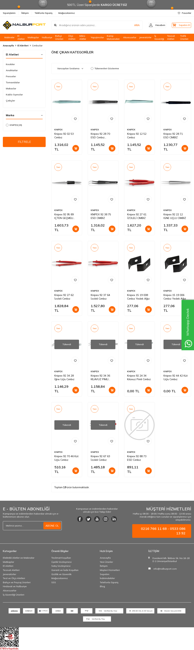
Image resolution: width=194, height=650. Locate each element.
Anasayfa (8, 45)
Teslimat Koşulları (61, 557)
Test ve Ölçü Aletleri (14, 578)
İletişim (25, 13)
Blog (102, 586)
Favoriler (184, 13)
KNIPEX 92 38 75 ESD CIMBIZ (101, 216)
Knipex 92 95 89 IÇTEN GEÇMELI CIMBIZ (64, 216)
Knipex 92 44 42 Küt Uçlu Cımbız (175, 377)
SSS (53, 582)
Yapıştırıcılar (97, 37)
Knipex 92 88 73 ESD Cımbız (136, 458)
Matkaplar (33, 37)
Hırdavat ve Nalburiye (15, 586)
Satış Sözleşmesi (60, 565)
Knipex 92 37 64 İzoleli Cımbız (100, 296)
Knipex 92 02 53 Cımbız (64, 135)
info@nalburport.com (165, 568)
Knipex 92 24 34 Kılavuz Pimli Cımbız (139, 377)
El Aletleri (21, 37)
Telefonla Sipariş (43, 13)
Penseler (11, 76)
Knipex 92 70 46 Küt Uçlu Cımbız (66, 458)
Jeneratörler (145, 37)
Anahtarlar (12, 70)
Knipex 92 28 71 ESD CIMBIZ (173, 135)
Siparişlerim (9, 13)
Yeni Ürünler (106, 561)
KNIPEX (14, 125)
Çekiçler (10, 100)
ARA (132, 25)
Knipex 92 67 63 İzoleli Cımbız (100, 458)
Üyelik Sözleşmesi (61, 561)
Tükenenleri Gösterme (105, 68)
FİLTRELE (24, 142)
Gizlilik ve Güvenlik (61, 574)
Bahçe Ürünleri (59, 37)
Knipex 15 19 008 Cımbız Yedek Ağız (138, 296)
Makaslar (11, 88)
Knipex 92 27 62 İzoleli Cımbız (64, 296)
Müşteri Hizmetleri (110, 570)
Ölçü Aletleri (71, 37)
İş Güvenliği (159, 37)
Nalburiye (47, 37)
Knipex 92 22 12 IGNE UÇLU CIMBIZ (174, 216)
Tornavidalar (13, 82)
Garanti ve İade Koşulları (64, 570)
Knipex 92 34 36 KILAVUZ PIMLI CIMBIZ (100, 377)
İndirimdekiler (107, 578)
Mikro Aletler (82, 37)
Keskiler (10, 64)
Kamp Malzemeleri (113, 37)
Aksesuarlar (129, 37)
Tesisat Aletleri (171, 37)
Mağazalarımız (66, 13)
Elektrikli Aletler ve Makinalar (18, 557)
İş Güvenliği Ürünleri (13, 594)
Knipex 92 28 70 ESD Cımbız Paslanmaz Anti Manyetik (100, 135)
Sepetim (104, 574)
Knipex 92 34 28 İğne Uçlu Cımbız (64, 377)
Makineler (9, 37)
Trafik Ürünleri (184, 37)
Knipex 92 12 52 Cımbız (136, 135)
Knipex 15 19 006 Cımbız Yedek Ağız (174, 296)
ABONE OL (52, 525)
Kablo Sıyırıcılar (14, 94)
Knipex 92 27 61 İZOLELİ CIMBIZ (136, 216)
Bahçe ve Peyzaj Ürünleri (17, 582)
